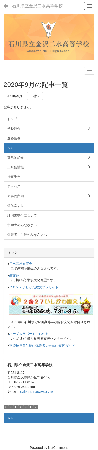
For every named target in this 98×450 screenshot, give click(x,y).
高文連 (14, 275)
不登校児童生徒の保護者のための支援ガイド (42, 345)
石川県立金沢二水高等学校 (37, 6)
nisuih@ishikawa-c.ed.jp (35, 391)
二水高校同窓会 (20, 263)
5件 (36, 96)
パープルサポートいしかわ (29, 334)
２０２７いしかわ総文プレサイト (34, 287)
